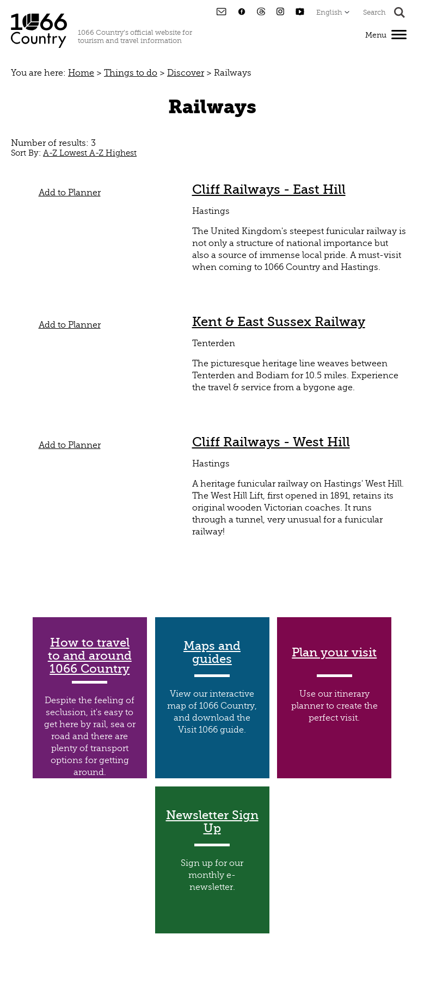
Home (81, 73)
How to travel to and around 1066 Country (90, 655)
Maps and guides (212, 653)
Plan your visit (334, 652)
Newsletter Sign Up (212, 822)
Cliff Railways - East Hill (269, 189)
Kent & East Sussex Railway (278, 321)
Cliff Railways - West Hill (271, 442)
